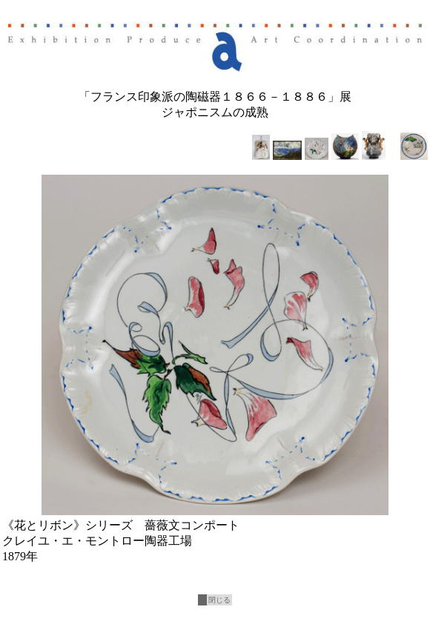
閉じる (219, 600)
